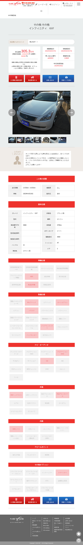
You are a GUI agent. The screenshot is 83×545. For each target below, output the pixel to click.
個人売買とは (46, 520)
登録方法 (45, 523)
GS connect (46, 530)
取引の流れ (46, 525)
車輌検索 (56, 518)
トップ (34, 518)
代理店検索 (57, 520)
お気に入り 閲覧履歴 (68, 4)
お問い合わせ (68, 520)
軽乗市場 (56, 527)
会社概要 (67, 518)
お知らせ (45, 518)
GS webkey (46, 528)
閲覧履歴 (34, 525)
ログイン (54, 4)
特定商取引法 (68, 529)
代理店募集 (35, 535)
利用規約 (67, 523)
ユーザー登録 (41, 7)
